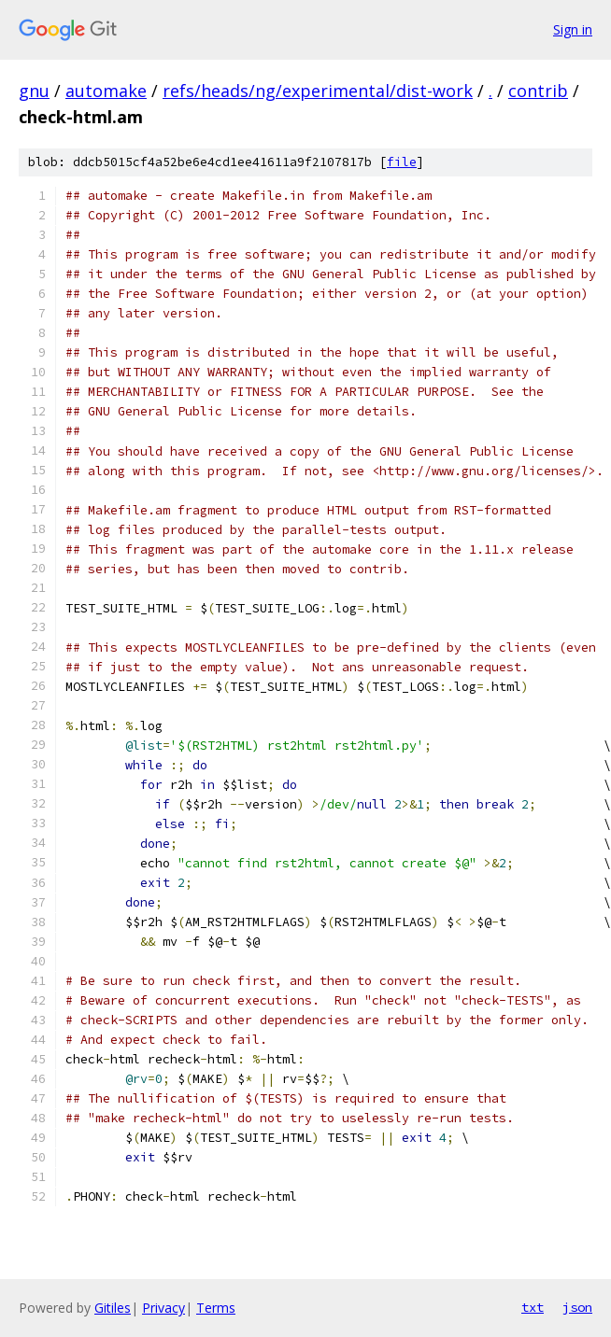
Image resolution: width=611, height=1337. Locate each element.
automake (106, 90)
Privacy (163, 1307)
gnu (34, 90)
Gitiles (112, 1307)
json (577, 1307)
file (402, 162)
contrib (538, 90)
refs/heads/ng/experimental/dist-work (318, 90)
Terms (215, 1307)
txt (532, 1307)
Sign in (572, 29)
